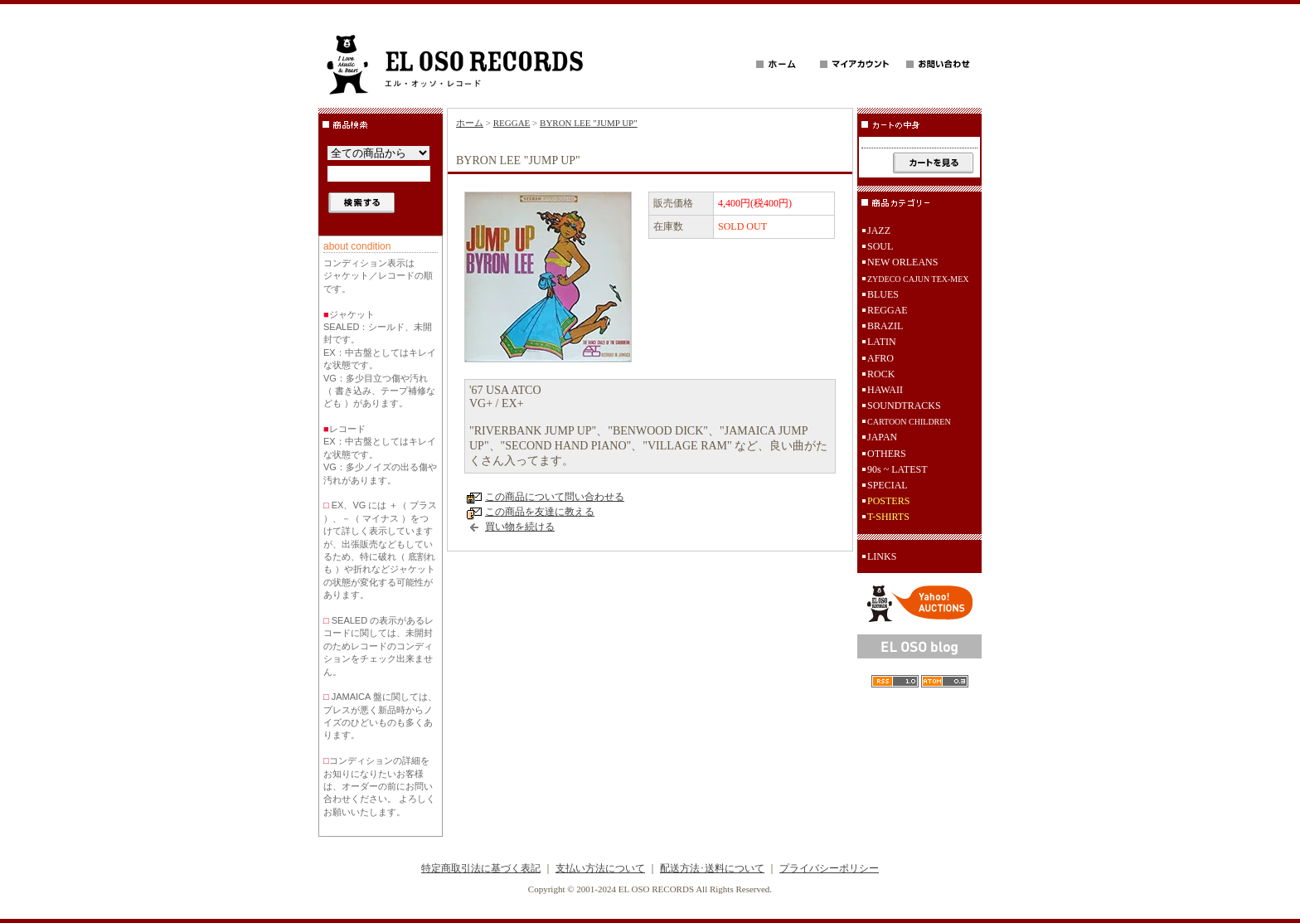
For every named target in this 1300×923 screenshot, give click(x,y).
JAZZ (878, 230)
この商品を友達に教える (539, 511)
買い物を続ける (520, 526)
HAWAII (885, 390)
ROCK (881, 374)
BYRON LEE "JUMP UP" (589, 123)
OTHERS (886, 453)
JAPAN (882, 437)
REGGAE (512, 123)
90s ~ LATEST (897, 469)
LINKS (881, 556)
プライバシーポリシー (829, 868)
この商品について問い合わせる (554, 497)
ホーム (469, 123)
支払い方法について (600, 868)
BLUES (883, 294)
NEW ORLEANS (902, 262)
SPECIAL (887, 485)
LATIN (881, 341)
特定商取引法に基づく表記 (481, 868)
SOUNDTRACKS (904, 405)
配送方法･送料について (712, 868)
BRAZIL (885, 326)
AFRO (880, 358)
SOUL (880, 246)
